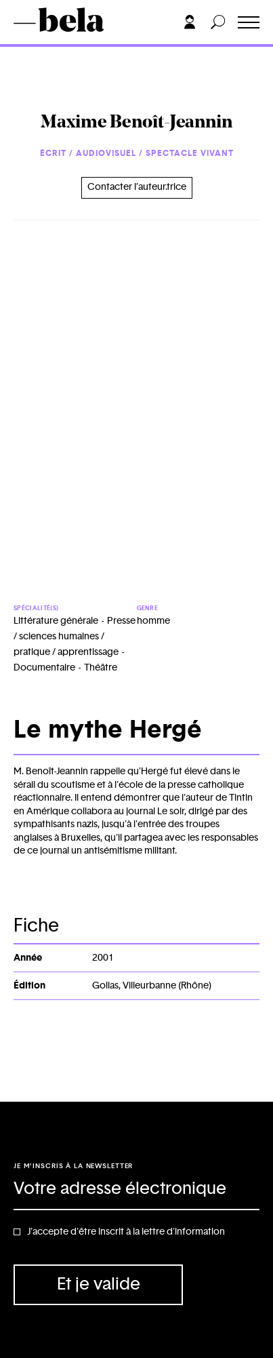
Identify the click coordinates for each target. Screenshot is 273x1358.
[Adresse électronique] (136, 1190)
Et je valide (98, 1284)
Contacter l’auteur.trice (136, 187)
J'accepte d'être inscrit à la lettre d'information (126, 1232)
